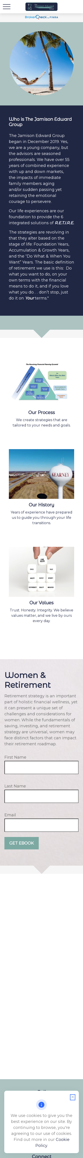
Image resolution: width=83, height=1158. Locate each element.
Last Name (15, 786)
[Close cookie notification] (72, 1097)
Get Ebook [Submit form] (21, 843)
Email (10, 815)
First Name (15, 757)
